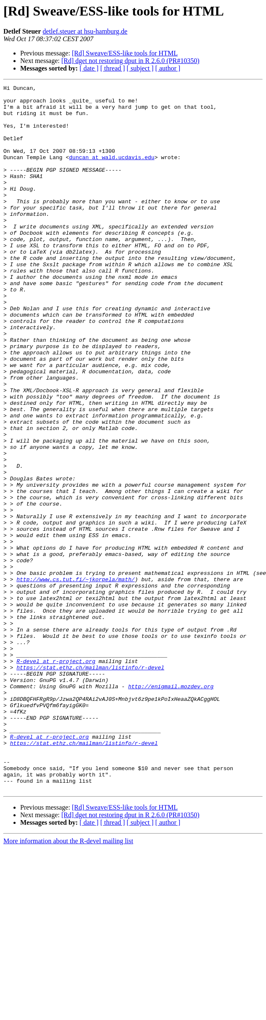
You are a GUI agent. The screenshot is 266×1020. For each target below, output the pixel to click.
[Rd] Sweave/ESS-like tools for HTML (125, 53)
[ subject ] (140, 68)
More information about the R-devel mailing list (68, 982)
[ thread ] (112, 68)
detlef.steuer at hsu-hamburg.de (85, 31)
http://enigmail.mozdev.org (170, 807)
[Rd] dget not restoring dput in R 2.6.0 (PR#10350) (130, 60)
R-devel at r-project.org (55, 777)
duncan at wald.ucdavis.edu (111, 172)
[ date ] (89, 68)
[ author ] (168, 68)
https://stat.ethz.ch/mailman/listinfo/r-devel (90, 784)
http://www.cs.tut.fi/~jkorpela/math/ (75, 678)
